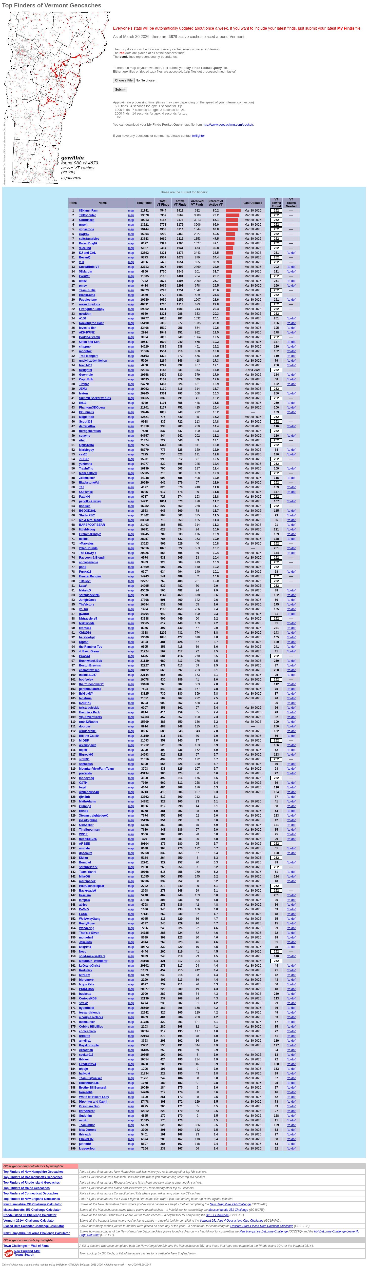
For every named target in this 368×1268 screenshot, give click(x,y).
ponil (82, 567)
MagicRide (86, 417)
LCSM (83, 914)
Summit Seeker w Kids (95, 398)
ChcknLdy (86, 1139)
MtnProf (84, 975)
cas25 (83, 454)
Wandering (86, 928)
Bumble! (85, 862)
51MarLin (85, 271)
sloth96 (84, 759)
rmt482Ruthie (88, 721)
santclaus (86, 764)
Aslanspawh (87, 745)
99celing (85, 248)
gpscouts (85, 853)
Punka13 (85, 571)
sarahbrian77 (88, 867)
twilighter (198, 135)
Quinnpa (85, 806)
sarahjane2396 (89, 595)
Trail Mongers (88, 356)
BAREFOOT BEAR (92, 525)
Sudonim (85, 1115)
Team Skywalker (90, 1078)
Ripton (83, 642)
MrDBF (84, 740)
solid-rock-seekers (92, 956)
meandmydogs (89, 304)
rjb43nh (84, 797)
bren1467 (85, 365)
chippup (85, 346)
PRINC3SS (86, 989)
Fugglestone (88, 299)
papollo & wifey (90, 501)
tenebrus (85, 698)
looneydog (86, 778)
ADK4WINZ (87, 332)
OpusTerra (86, 445)
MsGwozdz (86, 623)
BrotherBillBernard (92, 1087)
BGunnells (86, 412)
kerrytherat (87, 1111)
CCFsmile (86, 492)
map (131, 210)
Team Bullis (87, 290)
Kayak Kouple (88, 1045)
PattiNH (84, 496)
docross (85, 726)
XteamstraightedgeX (93, 815)
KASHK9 (85, 703)
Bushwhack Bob (90, 661)
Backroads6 (87, 890)
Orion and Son (89, 342)
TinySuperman (89, 829)
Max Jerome (87, 1129)
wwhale (84, 848)
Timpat (84, 384)
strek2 (83, 1003)
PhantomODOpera (92, 407)
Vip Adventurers (90, 717)
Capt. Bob (86, 379)
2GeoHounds (88, 548)
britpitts (84, 1036)
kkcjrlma (85, 947)
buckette (85, 993)
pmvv (83, 285)
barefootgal (87, 637)
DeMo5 (84, 909)
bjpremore (86, 979)
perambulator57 (90, 689)
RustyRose (87, 923)
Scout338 (85, 421)
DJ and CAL (87, 252)
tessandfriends (89, 1012)
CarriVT (84, 276)
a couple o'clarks (91, 1017)
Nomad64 (85, 1092)
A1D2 (83, 318)
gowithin (85, 313)
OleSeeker (86, 825)
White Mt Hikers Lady (94, 1097)
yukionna (85, 464)
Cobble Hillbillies (91, 1026)
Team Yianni (87, 872)
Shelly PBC (87, 515)
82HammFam (88, 210)
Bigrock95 (86, 754)
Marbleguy (86, 449)
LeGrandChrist (89, 965)
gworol (84, 614)
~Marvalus (86, 543)
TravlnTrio (86, 468)
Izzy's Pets (86, 984)
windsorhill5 (87, 731)
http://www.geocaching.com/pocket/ (228, 124)
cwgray (84, 234)
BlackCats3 (87, 295)
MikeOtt (84, 876)
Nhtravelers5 (88, 618)
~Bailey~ (85, 581)
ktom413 (85, 628)
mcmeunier (87, 1022)
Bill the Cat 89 (88, 736)
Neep (82, 951)
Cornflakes (86, 220)
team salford (88, 473)
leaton (83, 393)
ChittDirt (85, 632)
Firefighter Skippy (91, 309)
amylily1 (85, 1040)
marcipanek (87, 881)
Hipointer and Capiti (93, 1101)
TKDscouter (87, 215)
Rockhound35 (88, 1083)
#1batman (86, 1050)
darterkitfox (87, 426)
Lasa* (83, 585)
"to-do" (291, 252)
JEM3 (83, 388)
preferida (85, 773)
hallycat (84, 1073)
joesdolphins (88, 820)
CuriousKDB (88, 998)
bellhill (83, 539)
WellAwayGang (89, 918)
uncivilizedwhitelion (93, 360)
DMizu (83, 857)
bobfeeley (86, 679)
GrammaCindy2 (90, 534)
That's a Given (89, 933)
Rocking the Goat (91, 323)
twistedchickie (89, 707)
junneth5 (85, 1144)
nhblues (84, 506)
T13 (81, 487)
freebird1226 (88, 839)
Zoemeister (87, 478)
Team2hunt (87, 1125)
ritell (82, 440)
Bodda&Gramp (89, 337)
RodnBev (85, 970)
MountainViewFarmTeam (96, 768)
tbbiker (84, 1059)
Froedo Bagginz (90, 576)
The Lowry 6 (87, 553)
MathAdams (87, 801)
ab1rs (83, 904)
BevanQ (84, 257)
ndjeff (83, 750)
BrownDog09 (88, 243)
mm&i (83, 1120)
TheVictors (86, 604)
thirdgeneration (90, 431)
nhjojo (83, 1069)
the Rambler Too (90, 646)
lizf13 (82, 403)
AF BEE (84, 843)
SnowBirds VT (89, 267)
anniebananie (88, 562)
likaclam (85, 895)
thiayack (85, 1134)
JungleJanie (87, 600)
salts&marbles (89, 238)
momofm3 (86, 937)
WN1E (83, 834)
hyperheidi (86, 1008)
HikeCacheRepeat (91, 886)
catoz (83, 281)
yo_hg (83, 609)
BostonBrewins (90, 665)
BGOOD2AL (87, 510)
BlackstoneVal (89, 482)
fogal (82, 787)
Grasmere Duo (89, 1106)
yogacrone (86, 229)
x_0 (81, 262)
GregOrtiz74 (87, 1064)
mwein (83, 224)
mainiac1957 (88, 675)
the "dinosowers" (91, 684)
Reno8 (83, 811)
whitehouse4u (89, 792)
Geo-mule (86, 374)
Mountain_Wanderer (93, 961)
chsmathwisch (89, 670)
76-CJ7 (84, 459)
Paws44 (84, 656)
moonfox (85, 351)
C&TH (83, 782)
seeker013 (86, 1054)
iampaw (84, 900)
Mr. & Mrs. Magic (90, 520)
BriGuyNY (86, 693)
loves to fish (87, 328)
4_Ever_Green (89, 651)
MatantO (85, 590)
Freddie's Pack (89, 712)
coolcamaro (87, 1031)
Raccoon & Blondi (91, 557)
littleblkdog (87, 529)
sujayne (84, 435)
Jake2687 (85, 942)
